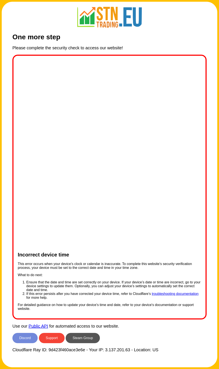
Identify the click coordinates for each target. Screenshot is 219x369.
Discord (25, 338)
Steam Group (83, 338)
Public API (38, 326)
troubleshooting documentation (175, 294)
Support (52, 338)
